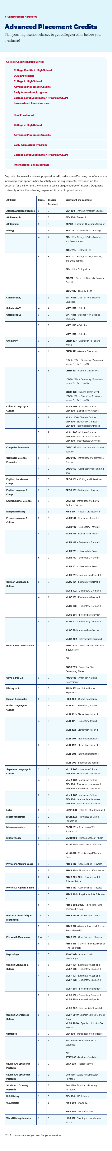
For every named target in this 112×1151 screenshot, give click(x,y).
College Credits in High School (25, 61)
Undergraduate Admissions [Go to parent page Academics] (22, 16)
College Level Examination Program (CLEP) (41, 98)
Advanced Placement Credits (32, 86)
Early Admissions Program (30, 92)
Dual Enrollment (24, 75)
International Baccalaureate (31, 103)
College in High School (28, 81)
